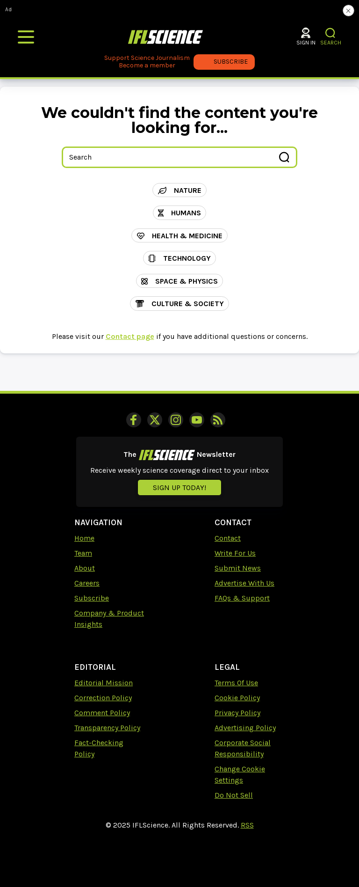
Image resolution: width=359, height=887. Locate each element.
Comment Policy (102, 712)
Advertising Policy (245, 727)
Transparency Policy (107, 727)
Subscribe (91, 598)
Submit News (238, 568)
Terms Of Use (236, 682)
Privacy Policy (237, 712)
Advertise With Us (244, 583)
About (84, 568)
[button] (330, 33)
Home (84, 538)
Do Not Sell (234, 795)
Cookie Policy (237, 697)
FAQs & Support (242, 598)
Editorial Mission (103, 682)
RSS (247, 825)
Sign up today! (179, 487)
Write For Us (235, 553)
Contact (228, 538)
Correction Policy (103, 697)
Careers (87, 583)
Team (83, 553)
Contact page (130, 336)
